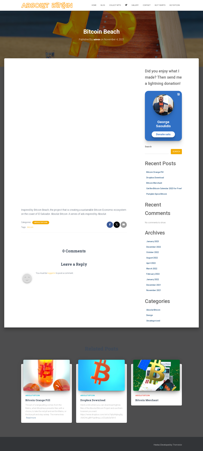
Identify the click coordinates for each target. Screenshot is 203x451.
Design (149, 315)
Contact (147, 5)
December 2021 (153, 285)
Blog (103, 5)
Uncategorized (153, 320)
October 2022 (152, 252)
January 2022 (152, 279)
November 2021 (153, 290)
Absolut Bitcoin (40, 222)
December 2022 (153, 247)
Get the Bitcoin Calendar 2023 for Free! (164, 188)
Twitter (126, 5)
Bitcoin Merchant (154, 183)
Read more (31, 417)
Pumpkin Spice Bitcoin (156, 194)
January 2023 (152, 241)
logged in (52, 273)
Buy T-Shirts (160, 5)
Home (94, 5)
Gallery (135, 5)
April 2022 (151, 263)
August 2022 (152, 257)
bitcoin (30, 227)
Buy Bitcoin (175, 5)
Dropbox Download (155, 177)
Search (148, 146)
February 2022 (153, 274)
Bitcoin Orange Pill (155, 172)
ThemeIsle (177, 445)
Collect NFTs (115, 5)
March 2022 (151, 268)
